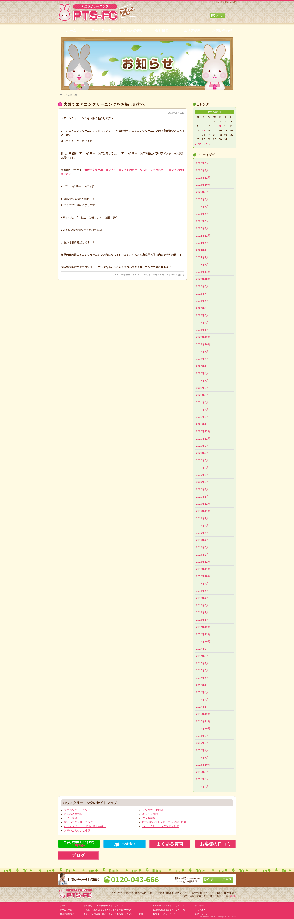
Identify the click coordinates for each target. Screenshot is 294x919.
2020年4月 (202, 474)
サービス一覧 (101, 30)
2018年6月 (202, 583)
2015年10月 (203, 764)
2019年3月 (202, 547)
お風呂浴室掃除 (73, 814)
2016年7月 (202, 750)
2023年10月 (203, 278)
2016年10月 (203, 728)
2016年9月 (202, 735)
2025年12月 (203, 177)
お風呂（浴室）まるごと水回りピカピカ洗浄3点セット (109, 909)
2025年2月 (202, 228)
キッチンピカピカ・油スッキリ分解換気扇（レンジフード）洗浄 (113, 914)
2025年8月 (202, 199)
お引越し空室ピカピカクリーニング (169, 909)
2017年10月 (203, 641)
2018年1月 (202, 619)
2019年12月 (203, 503)
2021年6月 (202, 387)
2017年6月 (202, 670)
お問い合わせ (222, 30)
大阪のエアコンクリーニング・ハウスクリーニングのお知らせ (152, 275)
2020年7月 (202, 453)
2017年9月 (202, 648)
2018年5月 (202, 590)
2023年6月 (202, 300)
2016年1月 (202, 757)
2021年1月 (202, 424)
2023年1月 (202, 329)
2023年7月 (202, 293)
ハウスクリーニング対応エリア (160, 826)
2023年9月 (202, 286)
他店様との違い (131, 30)
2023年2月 (202, 322)
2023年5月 (202, 308)
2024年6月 (202, 242)
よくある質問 (169, 843)
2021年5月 (202, 395)
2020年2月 (202, 489)
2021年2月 (202, 416)
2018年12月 (203, 561)
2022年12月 (203, 336)
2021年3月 (202, 409)
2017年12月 (203, 627)
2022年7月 (202, 358)
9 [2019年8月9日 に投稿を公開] (220, 125)
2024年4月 (202, 250)
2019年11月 (203, 511)
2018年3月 (202, 605)
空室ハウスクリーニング (78, 822)
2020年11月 (203, 438)
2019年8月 (202, 525)
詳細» (233, 896)
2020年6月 (202, 460)
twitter (124, 844)
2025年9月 (202, 192)
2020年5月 (202, 467)
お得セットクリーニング (164, 914)
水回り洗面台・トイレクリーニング (169, 905)
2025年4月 (202, 221)
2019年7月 (202, 532)
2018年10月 (203, 576)
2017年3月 (202, 692)
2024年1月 (202, 264)
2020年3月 (202, 481)
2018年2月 (202, 612)
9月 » (207, 144)
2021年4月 (202, 402)
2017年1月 (202, 706)
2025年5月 (202, 213)
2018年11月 (203, 569)
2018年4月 (202, 597)
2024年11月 (203, 235)
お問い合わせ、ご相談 (77, 830)
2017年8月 (202, 655)
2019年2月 (202, 554)
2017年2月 (202, 699)
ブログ (78, 855)
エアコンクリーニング (77, 810)
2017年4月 (202, 685)
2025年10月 (203, 184)
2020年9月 (202, 445)
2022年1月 (202, 380)
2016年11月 (203, 721)
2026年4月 (202, 163)
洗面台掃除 (148, 818)
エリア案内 (192, 30)
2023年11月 (203, 271)
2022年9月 (202, 351)
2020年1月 (202, 496)
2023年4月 (202, 315)
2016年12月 (203, 713)
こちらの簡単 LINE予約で (79, 844)
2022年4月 (202, 366)
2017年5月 (202, 677)
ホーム (71, 30)
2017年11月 (203, 634)
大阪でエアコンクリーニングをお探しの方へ (104, 104)
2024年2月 (202, 257)
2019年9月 (202, 518)
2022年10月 (203, 344)
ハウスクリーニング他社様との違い (85, 826)
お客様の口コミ (215, 843)
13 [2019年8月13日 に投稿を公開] (203, 130)
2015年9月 (202, 771)
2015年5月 (202, 786)
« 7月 (198, 144)
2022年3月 (202, 373)
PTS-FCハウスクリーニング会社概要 (164, 822)
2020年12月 (203, 431)
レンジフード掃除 (152, 810)
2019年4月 (202, 539)
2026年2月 (202, 170)
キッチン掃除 (150, 814)
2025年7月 (202, 206)
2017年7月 (202, 663)
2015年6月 (202, 779)
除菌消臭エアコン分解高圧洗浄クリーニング (104, 905)
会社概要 (162, 30)
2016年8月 (202, 742)
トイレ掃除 (70, 818)
